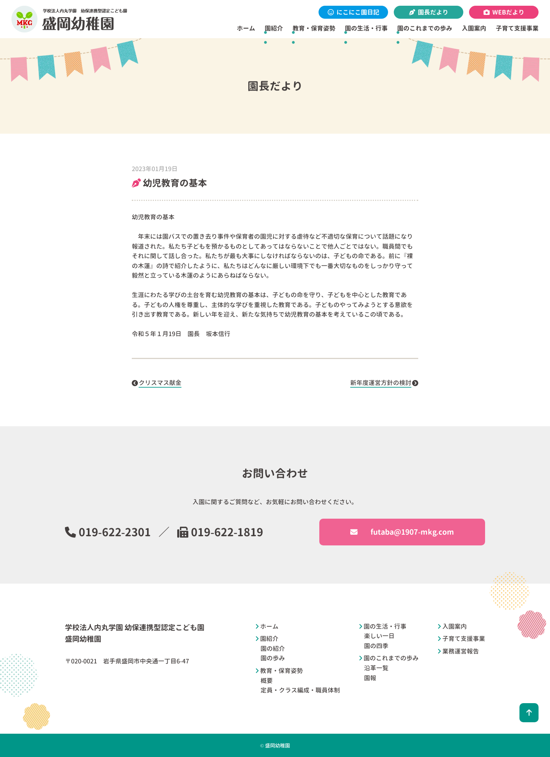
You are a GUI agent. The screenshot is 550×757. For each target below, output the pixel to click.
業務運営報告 (460, 651)
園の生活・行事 (366, 28)
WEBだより (504, 12)
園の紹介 (272, 648)
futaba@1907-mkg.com (402, 532)
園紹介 (274, 28)
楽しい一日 (379, 636)
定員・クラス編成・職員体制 (300, 690)
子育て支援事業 (517, 28)
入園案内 (474, 28)
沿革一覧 (376, 668)
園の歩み (272, 658)
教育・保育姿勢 (314, 28)
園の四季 (376, 646)
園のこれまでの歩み (424, 28)
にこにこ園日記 (353, 12)
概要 (266, 680)
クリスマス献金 (160, 382)
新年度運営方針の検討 (380, 382)
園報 (370, 678)
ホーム (246, 28)
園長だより (428, 12)
